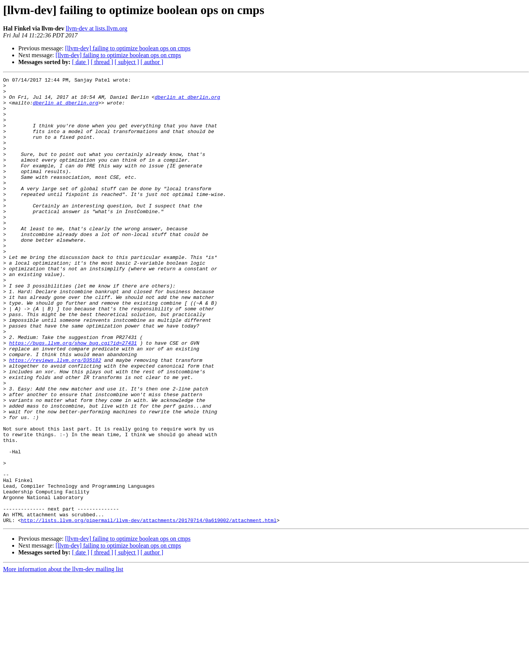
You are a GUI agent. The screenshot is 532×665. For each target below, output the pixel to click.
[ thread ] (102, 62)
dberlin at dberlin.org (187, 101)
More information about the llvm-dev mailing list (63, 658)
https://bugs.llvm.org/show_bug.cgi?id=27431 (73, 396)
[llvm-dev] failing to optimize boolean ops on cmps (128, 48)
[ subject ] (127, 62)
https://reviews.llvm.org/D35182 (55, 417)
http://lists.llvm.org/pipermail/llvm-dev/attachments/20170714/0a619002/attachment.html (149, 609)
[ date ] (80, 62)
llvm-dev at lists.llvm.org (96, 28)
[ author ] (152, 62)
